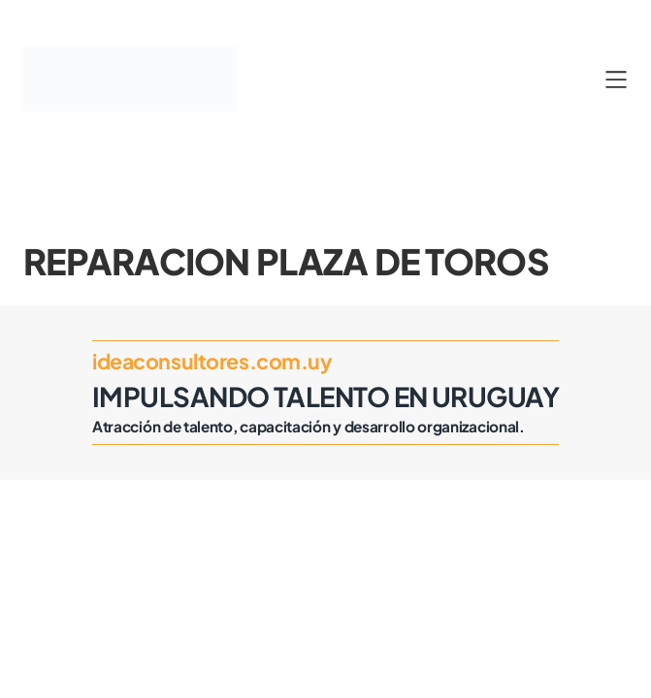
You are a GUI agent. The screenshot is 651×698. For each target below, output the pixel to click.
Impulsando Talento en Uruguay (325, 396)
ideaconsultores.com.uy (212, 361)
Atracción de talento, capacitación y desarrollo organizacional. (308, 426)
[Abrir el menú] (616, 79)
